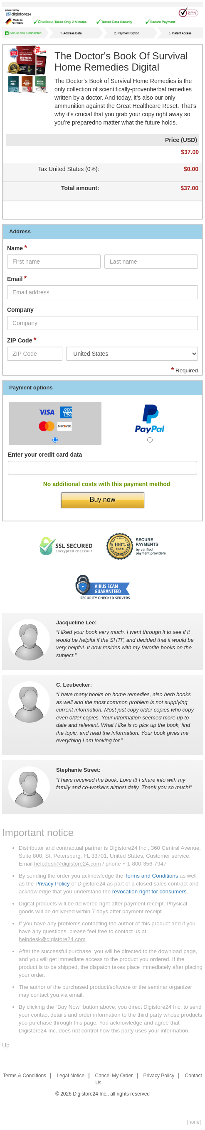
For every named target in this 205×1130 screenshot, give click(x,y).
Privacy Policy (52, 884)
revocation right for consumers (149, 891)
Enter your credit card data (45, 454)
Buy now (102, 499)
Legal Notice (70, 1076)
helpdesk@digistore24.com (67, 864)
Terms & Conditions (24, 1076)
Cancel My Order (114, 1076)
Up (6, 1045)
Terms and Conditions (151, 876)
